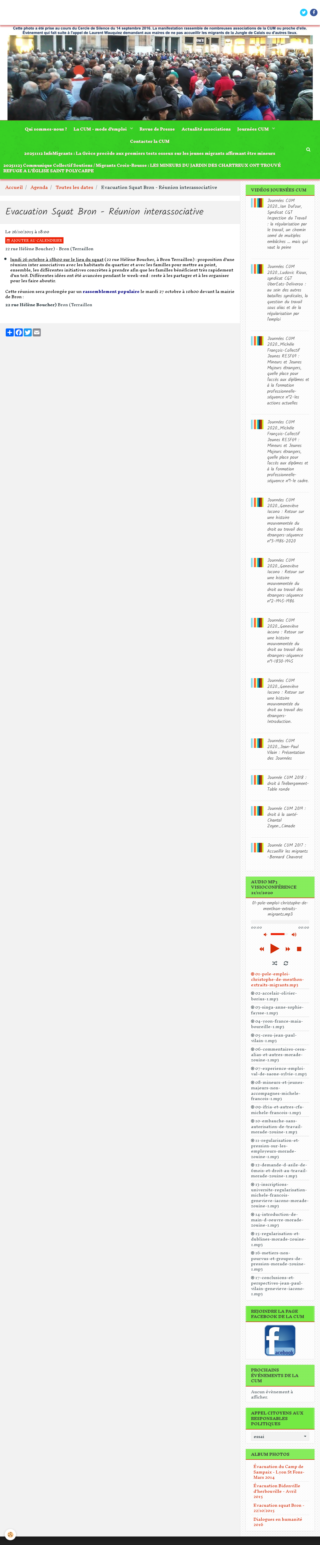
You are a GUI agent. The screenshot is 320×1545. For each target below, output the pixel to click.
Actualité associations (207, 129)
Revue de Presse (157, 129)
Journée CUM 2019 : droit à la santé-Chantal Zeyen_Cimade (286, 820)
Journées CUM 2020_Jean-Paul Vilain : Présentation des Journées (286, 753)
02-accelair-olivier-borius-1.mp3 (274, 999)
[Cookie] (10, 1534)
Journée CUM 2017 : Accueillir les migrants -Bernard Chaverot (287, 854)
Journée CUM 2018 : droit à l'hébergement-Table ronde (288, 786)
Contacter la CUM (150, 142)
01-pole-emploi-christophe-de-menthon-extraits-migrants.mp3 (277, 982)
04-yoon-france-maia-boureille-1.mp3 (277, 1027)
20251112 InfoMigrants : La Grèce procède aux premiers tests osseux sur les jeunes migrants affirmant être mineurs (149, 155)
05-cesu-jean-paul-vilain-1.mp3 (274, 1041)
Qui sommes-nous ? (44, 129)
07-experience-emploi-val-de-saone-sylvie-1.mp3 (279, 1074)
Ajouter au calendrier (34, 243)
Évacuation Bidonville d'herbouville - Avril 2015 (277, 1494)
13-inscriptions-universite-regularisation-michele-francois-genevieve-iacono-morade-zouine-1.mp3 (280, 1198)
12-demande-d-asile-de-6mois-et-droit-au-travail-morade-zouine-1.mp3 (279, 1173)
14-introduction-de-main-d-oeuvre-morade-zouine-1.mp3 (277, 1222)
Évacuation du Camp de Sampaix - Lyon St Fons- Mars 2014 (279, 1475)
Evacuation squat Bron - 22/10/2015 (279, 1511)
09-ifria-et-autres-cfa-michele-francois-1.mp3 (277, 1113)
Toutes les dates (74, 190)
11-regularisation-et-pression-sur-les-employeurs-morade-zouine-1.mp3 (275, 1151)
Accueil (14, 190)
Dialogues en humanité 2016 (278, 1525)
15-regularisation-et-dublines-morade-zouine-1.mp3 (278, 1242)
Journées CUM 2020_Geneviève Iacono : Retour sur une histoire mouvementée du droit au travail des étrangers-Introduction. (285, 704)
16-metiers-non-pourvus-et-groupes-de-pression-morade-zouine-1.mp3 (278, 1264)
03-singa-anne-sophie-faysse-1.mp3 (277, 1013)
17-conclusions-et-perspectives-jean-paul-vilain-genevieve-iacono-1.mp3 (277, 1289)
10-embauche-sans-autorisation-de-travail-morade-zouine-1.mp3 (276, 1129)
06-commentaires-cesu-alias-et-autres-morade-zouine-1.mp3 (278, 1057)
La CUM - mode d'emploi (100, 129)
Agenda (39, 190)
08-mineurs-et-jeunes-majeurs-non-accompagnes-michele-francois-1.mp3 (277, 1093)
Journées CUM (255, 129)
